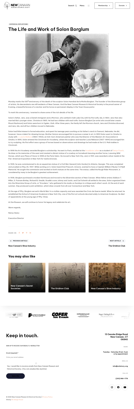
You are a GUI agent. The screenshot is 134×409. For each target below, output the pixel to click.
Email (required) (12, 353)
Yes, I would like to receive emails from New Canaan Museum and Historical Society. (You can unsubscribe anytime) (33, 367)
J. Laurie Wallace (25, 137)
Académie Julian (92, 150)
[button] (72, 5)
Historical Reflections (18, 24)
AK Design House (17, 400)
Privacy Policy (47, 397)
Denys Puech (118, 150)
